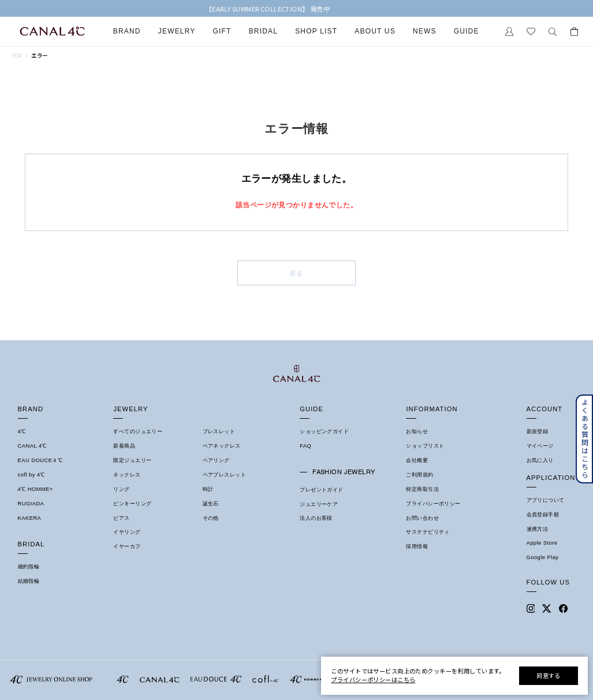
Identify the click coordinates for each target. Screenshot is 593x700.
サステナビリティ (427, 532)
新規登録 (538, 431)
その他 (211, 518)
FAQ (305, 446)
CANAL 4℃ (32, 446)
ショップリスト (425, 446)
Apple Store (542, 543)
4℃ (22, 431)
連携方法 (538, 529)
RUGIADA (31, 504)
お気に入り (540, 460)
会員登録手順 (543, 514)
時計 (208, 489)
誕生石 (211, 504)
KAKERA (30, 518)
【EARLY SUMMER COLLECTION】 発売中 (296, 8)
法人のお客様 (316, 518)
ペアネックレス (222, 446)
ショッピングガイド (324, 431)
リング (121, 489)
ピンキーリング (132, 504)
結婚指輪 (29, 581)
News (425, 31)
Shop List (316, 31)
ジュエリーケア (319, 504)
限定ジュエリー (132, 460)
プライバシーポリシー (433, 504)
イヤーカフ (126, 546)
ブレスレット (219, 431)
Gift (222, 31)
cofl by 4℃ (31, 475)
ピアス (121, 518)
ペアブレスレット (224, 475)
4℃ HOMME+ (35, 489)
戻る (296, 273)
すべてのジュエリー (137, 431)
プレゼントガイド (321, 490)
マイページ (540, 446)
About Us (375, 31)
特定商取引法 (422, 489)
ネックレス (126, 475)
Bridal (263, 31)
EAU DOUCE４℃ (40, 460)
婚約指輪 (29, 566)
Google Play (543, 557)
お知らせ (417, 431)
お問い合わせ (422, 518)
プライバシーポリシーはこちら (373, 679)
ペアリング (216, 460)
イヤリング (126, 532)
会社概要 (417, 460)
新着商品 (124, 446)
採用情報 (417, 546)
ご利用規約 (419, 475)
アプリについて (546, 500)
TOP (17, 56)
